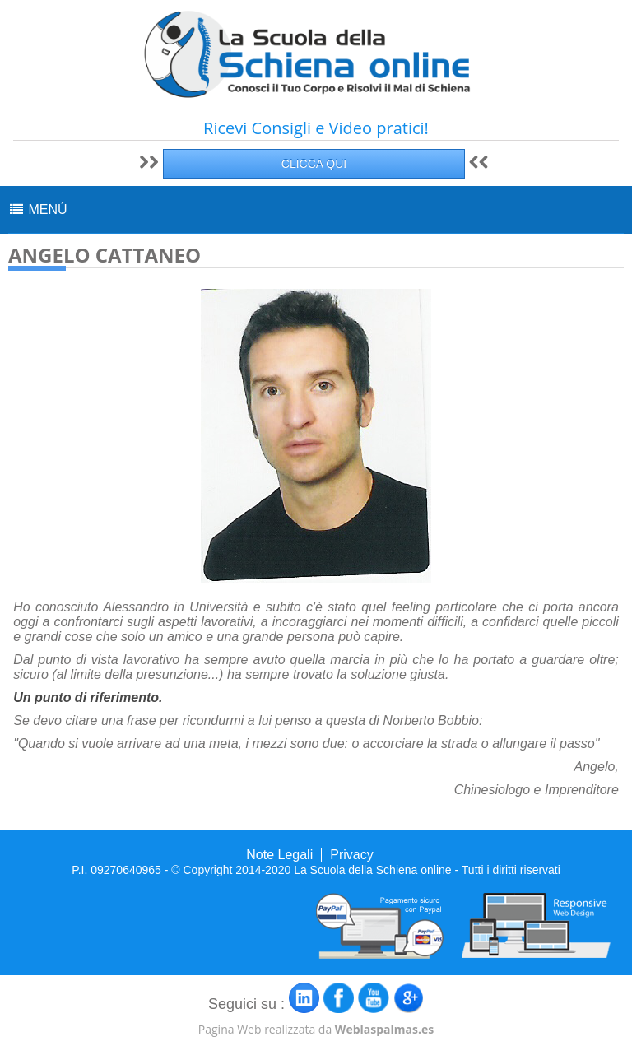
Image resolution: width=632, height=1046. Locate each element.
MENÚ (37, 209)
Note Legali (279, 855)
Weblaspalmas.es (384, 1029)
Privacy (351, 855)
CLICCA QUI (313, 163)
